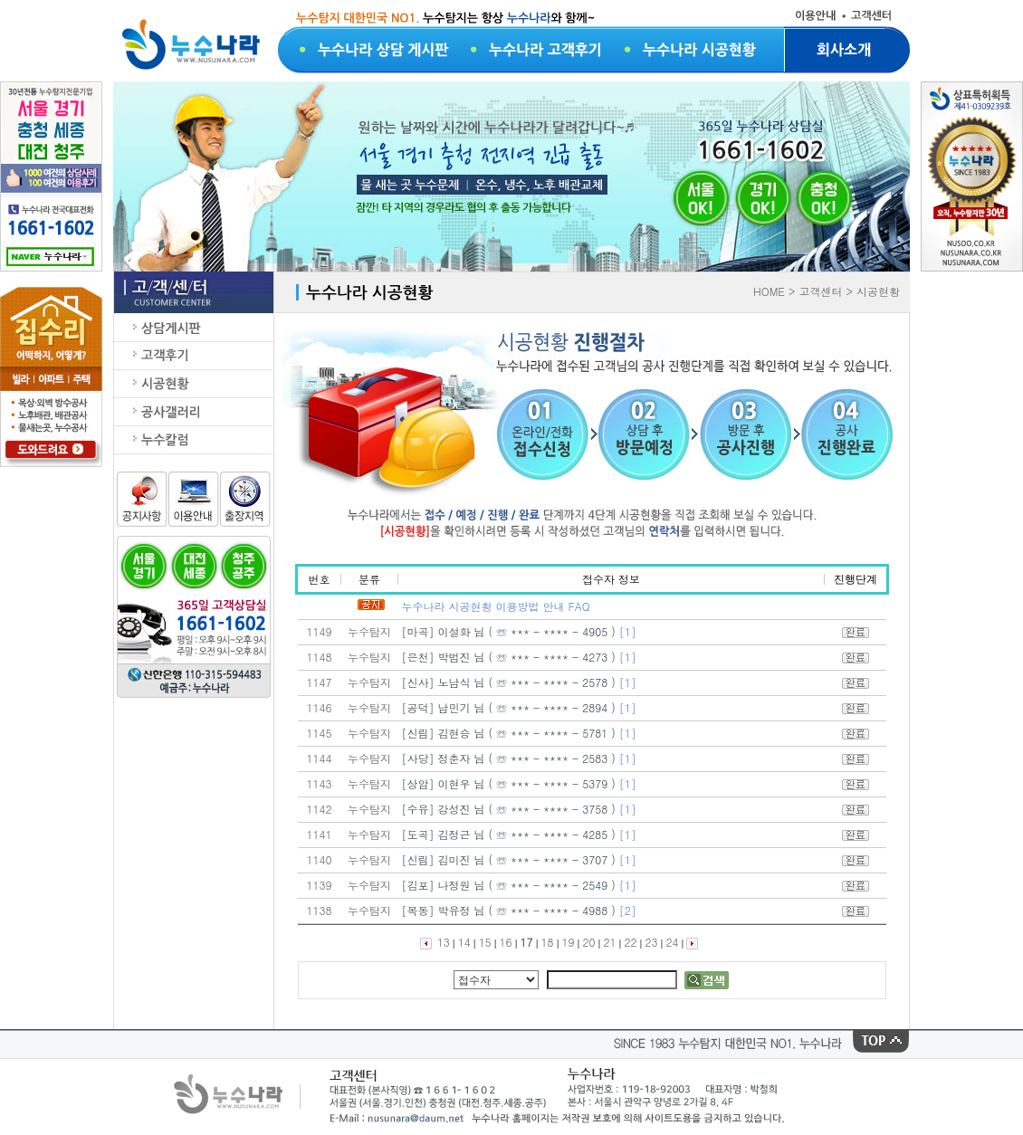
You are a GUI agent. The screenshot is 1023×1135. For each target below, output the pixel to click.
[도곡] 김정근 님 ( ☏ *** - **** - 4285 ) (510, 834)
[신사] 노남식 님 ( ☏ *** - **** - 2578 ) (510, 682)
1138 (319, 910)
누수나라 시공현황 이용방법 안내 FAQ (496, 606)
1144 (319, 758)
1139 (319, 884)
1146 (319, 707)
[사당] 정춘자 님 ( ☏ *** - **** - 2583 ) (510, 758)
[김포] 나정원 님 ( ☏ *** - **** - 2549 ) (510, 884)
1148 (319, 656)
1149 (319, 631)
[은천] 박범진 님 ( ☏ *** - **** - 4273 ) (510, 656)
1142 (319, 808)
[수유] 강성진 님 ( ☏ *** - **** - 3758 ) (510, 808)
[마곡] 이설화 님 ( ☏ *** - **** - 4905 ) (510, 631)
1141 (319, 834)
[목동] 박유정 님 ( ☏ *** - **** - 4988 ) (510, 910)
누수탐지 (369, 631)
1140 (319, 859)
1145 (319, 732)
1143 (319, 783)
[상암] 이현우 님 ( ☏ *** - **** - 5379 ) (510, 783)
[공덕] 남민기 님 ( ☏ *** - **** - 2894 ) (510, 707)
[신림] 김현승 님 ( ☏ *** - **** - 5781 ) (510, 732)
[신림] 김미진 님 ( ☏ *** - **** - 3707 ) (510, 859)
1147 (319, 682)
